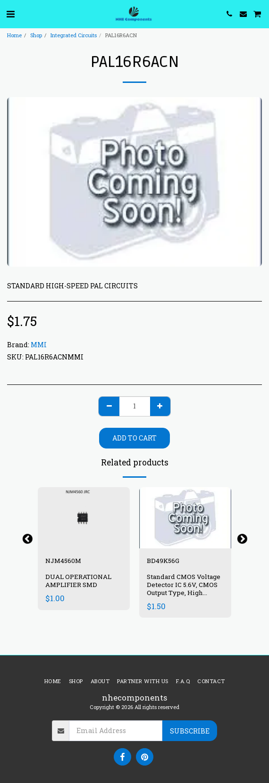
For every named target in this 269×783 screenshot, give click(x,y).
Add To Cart (134, 437)
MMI (39, 344)
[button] (10, 13)
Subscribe (190, 730)
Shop (36, 35)
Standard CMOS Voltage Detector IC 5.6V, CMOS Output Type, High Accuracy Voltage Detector (183, 592)
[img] (84, 517)
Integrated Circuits (73, 35)
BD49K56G (163, 560)
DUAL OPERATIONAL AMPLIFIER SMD (78, 580)
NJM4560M (63, 560)
